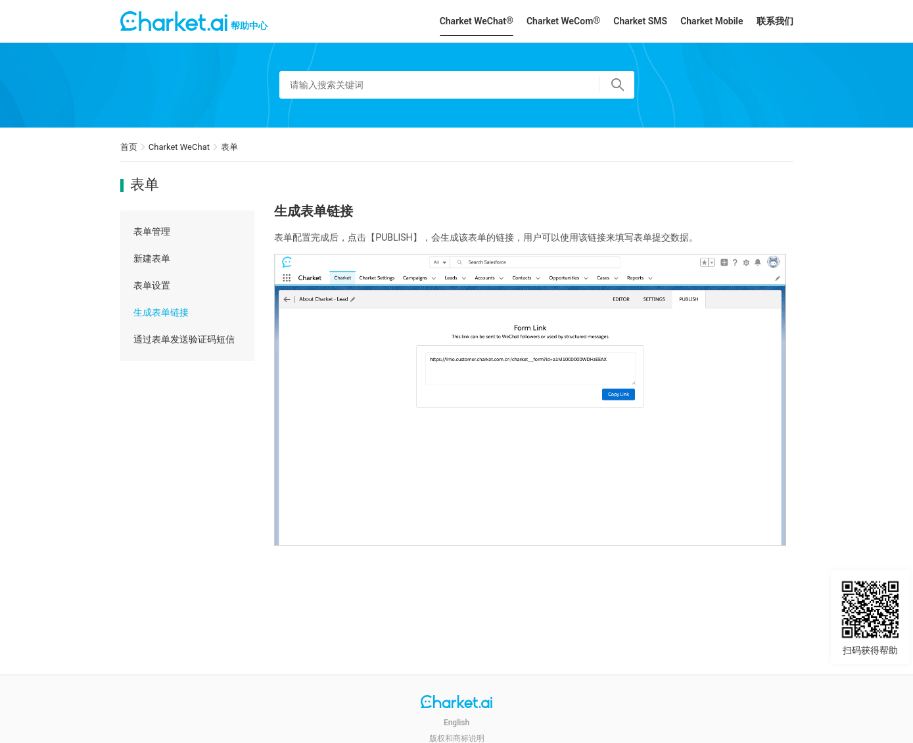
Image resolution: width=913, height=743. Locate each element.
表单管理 (151, 231)
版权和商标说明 (456, 738)
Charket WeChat (179, 147)
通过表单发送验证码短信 (184, 339)
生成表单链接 (161, 312)
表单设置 (151, 285)
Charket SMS (640, 21)
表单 (229, 147)
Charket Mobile (711, 21)
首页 (128, 147)
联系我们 (775, 21)
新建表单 (151, 258)
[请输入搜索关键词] (456, 85)
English (456, 722)
